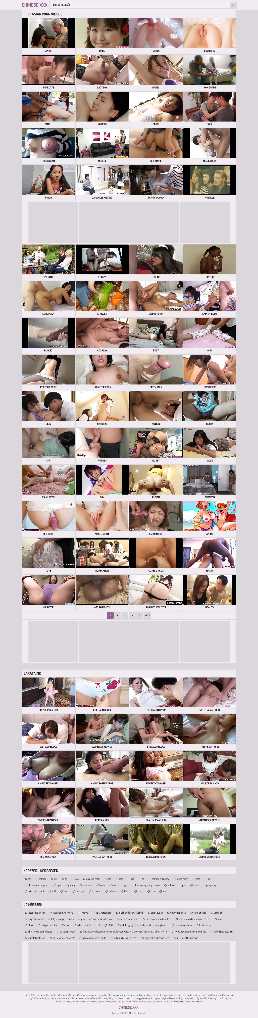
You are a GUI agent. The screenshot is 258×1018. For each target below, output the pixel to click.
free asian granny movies (147, 885)
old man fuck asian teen (125, 937)
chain (31, 925)
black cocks (205, 925)
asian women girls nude (94, 937)
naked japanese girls (224, 931)
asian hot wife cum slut (88, 925)
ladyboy (113, 891)
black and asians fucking (131, 912)
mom (102, 885)
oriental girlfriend (36, 937)
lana (220, 919)
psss (198, 878)
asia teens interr (68, 931)
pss (55, 878)
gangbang (211, 885)
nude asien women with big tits (190, 931)
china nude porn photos (40, 931)
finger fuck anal (36, 919)
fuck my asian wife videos (158, 919)
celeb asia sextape (129, 919)
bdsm (127, 891)
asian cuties (157, 912)
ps (143, 878)
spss (121, 878)
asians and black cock (63, 912)
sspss (140, 891)
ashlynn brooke (49, 925)
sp (209, 878)
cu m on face (199, 912)
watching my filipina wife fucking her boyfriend (143, 925)
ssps (58, 885)
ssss (77, 878)
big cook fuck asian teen (157, 937)
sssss (196, 885)
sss (29, 878)
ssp (132, 878)
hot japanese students (64, 937)
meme (85, 912)
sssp (153, 891)
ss (66, 878)
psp (184, 885)
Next (147, 615)
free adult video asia (102, 919)
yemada (218, 912)
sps (109, 878)
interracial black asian (187, 937)
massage (80, 891)
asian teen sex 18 (36, 891)
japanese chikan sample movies (194, 919)
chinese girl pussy (160, 878)
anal (114, 885)
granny (71, 885)
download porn (178, 912)
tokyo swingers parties (62, 919)
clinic (66, 925)
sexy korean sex (103, 912)
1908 (110, 925)
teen (66, 891)
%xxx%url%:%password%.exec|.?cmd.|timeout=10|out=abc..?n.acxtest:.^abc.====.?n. (125, 931)
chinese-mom (93, 878)
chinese (42, 878)
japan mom (182, 878)
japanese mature (183, 925)
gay (126, 885)
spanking (96, 891)
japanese (87, 885)
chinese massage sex (38, 885)
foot (164, 891)
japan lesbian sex (36, 912)
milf (54, 891)
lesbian (171, 885)
